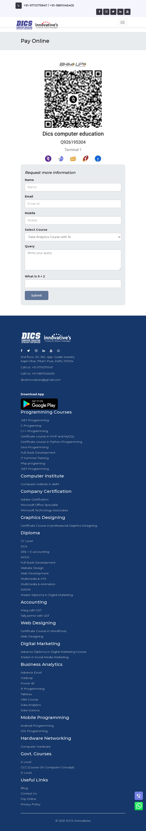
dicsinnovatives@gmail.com (41, 380)
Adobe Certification (35, 499)
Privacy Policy (30, 804)
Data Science (30, 710)
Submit (36, 295)
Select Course (36, 230)
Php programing (33, 463)
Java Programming (34, 447)
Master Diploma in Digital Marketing (47, 595)
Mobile (30, 213)
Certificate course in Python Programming (51, 442)
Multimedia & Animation (38, 584)
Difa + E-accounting (35, 552)
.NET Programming (35, 420)
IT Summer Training (35, 458)
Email (29, 196)
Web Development (35, 573)
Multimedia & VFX (33, 579)
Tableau (26, 694)
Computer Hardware (36, 746)
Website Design (32, 568)
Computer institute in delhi (40, 484)
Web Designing (32, 636)
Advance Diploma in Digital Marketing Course (53, 652)
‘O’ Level (27, 541)
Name (29, 180)
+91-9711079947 (35, 5)
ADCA (25, 557)
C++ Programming (34, 431)
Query (30, 246)
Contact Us (29, 793)
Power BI (28, 683)
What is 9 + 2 (35, 276)
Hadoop (27, 678)
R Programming (32, 689)
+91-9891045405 (62, 5)
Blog (24, 788)
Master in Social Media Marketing (44, 657)
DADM (26, 589)
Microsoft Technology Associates (44, 510)
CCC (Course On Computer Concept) (47, 767)
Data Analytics (31, 705)
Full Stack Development (38, 452)
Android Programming (37, 725)
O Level (26, 773)
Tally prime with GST (35, 615)
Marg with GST (31, 610)
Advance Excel (31, 672)
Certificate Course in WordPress (43, 631)
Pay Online (28, 799)
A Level (26, 762)
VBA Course (29, 699)
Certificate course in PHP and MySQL (48, 436)
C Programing (31, 425)
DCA (24, 546)
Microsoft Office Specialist (39, 505)
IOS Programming (34, 731)
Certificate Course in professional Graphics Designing (59, 525)
